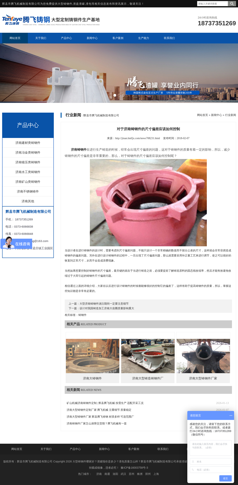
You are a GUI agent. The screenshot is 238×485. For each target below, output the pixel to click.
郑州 (148, 473)
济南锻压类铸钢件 (27, 162)
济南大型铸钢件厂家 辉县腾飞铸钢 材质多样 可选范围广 (100, 416)
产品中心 (75, 449)
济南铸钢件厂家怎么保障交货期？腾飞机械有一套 (97, 423)
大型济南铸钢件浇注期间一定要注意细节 (104, 303)
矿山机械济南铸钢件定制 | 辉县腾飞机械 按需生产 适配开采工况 (105, 403)
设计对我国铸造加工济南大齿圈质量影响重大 (107, 308)
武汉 (123, 473)
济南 (99, 473)
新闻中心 (216, 115)
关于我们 (46, 449)
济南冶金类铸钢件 (27, 152)
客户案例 (133, 449)
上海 (156, 473)
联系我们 (162, 449)
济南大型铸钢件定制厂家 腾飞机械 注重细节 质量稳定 (99, 409)
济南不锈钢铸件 (28, 191)
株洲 (139, 473)
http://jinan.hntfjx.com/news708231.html (137, 138)
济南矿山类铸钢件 (27, 181)
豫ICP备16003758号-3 (134, 467)
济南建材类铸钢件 (27, 142)
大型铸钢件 (65, 3)
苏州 (131, 473)
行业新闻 (230, 115)
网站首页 (202, 115)
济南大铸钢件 (92, 378)
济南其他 (28, 201)
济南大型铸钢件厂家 (203, 378)
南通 (107, 473)
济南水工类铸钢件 (27, 172)
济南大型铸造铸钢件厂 (147, 378)
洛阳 (115, 473)
